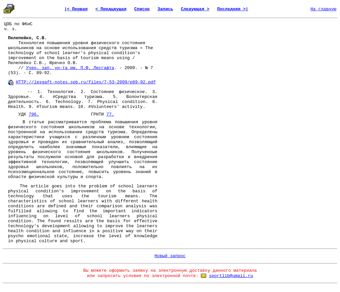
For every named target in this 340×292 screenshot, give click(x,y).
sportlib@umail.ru (231, 275)
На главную (323, 9)
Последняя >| (232, 9)
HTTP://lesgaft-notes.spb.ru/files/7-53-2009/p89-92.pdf (86, 82)
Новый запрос (170, 255)
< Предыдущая (111, 9)
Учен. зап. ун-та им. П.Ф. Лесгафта (70, 67)
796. (34, 114)
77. (110, 114)
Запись (165, 9)
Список (142, 9)
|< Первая (76, 9)
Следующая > (195, 9)
